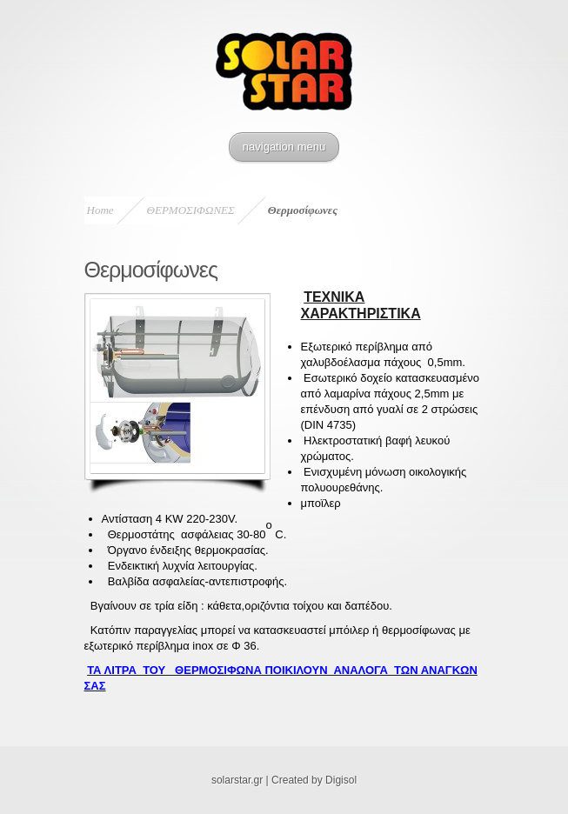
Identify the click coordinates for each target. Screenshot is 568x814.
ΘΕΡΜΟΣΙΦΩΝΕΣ (191, 210)
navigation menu (284, 146)
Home (100, 210)
